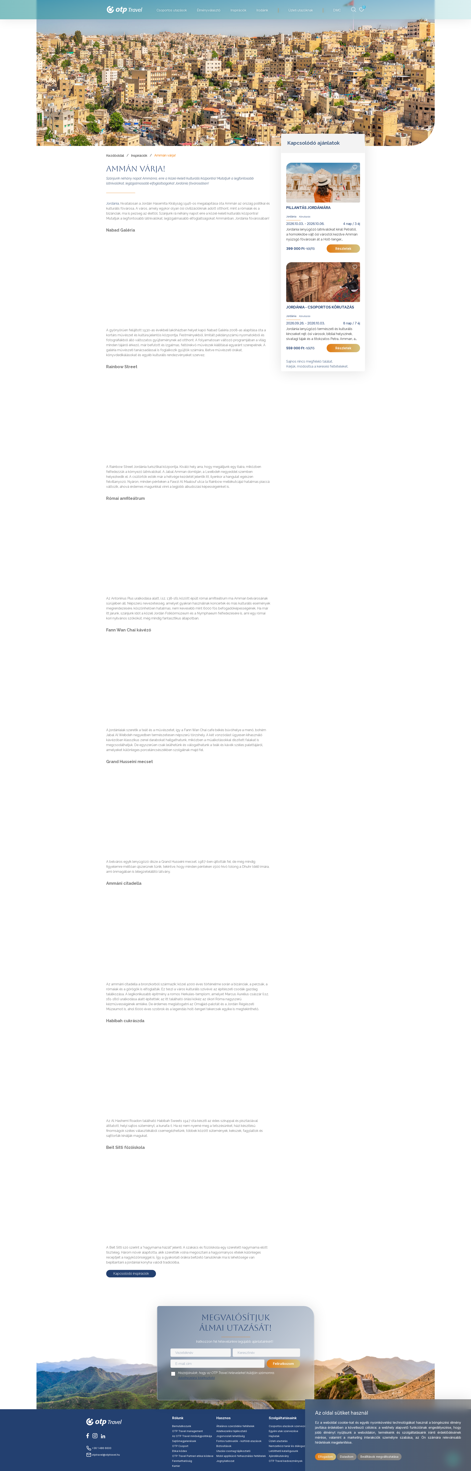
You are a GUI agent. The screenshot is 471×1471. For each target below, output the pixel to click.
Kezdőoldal (115, 156)
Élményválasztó (208, 10)
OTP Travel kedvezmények (286, 1461)
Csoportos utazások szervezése (289, 1426)
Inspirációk (238, 10)
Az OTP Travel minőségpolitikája (192, 1436)
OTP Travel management (187, 1431)
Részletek (343, 248)
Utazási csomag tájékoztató (233, 1451)
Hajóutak (274, 1436)
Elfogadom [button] (325, 1456)
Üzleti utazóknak (300, 10)
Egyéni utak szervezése (283, 1431)
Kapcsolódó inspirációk (131, 1274)
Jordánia (112, 203)
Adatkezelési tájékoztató (196, 1378)
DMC (337, 10)
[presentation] (235, 1391)
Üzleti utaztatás (278, 1441)
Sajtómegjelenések (184, 1441)
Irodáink (262, 10)
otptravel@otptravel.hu (103, 1454)
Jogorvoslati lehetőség (230, 1436)
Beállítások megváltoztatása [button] (379, 1456)
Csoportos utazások (172, 10)
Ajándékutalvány (279, 1456)
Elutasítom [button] (346, 1456)
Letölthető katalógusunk (283, 1451)
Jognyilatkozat (225, 1461)
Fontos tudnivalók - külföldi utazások (239, 1441)
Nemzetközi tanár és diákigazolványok (292, 1446)
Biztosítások (223, 1446)
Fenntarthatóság (182, 1461)
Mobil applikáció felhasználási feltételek (241, 1456)
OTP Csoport (180, 1446)
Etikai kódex (179, 1451)
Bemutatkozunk (181, 1426)
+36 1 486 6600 (98, 1448)
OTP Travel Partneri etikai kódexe (192, 1456)
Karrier (176, 1465)
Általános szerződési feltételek (235, 1426)
